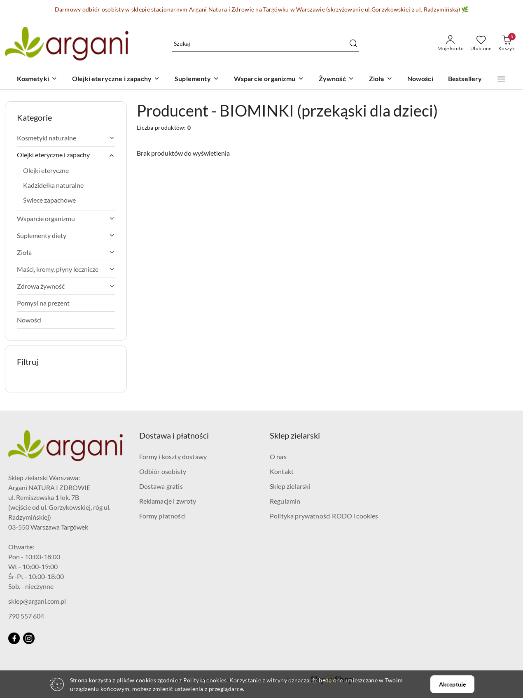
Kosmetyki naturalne (66, 138)
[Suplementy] (196, 79)
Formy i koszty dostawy (173, 456)
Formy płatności (162, 516)
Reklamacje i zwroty (167, 501)
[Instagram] (29, 638)
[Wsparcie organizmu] (269, 79)
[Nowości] (420, 79)
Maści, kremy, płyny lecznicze (66, 269)
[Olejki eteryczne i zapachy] (116, 79)
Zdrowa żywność (66, 286)
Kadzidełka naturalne (53, 185)
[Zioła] (381, 79)
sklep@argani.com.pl (37, 601)
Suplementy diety (66, 235)
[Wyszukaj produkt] (265, 43)
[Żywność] (336, 79)
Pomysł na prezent (43, 303)
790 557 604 (26, 616)
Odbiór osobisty (162, 471)
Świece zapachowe (49, 200)
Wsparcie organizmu (66, 218)
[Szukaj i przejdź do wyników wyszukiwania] (353, 43)
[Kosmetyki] (37, 79)
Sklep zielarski (290, 486)
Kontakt (282, 471)
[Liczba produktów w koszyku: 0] (506, 43)
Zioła (66, 252)
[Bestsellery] (465, 79)
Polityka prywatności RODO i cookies (324, 516)
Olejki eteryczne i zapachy (66, 155)
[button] (501, 79)
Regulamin (285, 501)
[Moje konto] (450, 43)
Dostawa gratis (161, 486)
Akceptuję (452, 684)
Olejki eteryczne (46, 170)
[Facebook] (14, 638)
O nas (278, 456)
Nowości (29, 320)
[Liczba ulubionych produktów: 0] (481, 43)
